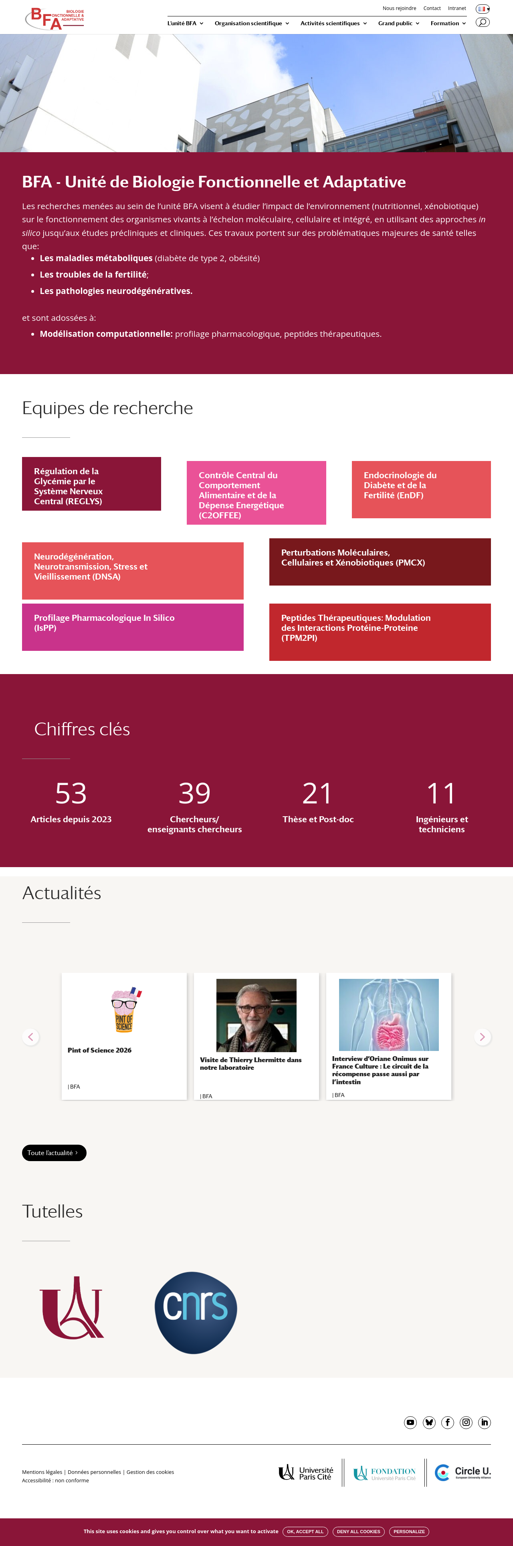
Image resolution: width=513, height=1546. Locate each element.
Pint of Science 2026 (99, 1050)
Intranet (457, 9)
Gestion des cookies (150, 1472)
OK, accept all (305, 1531)
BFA (75, 1086)
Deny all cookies (358, 1531)
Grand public (395, 23)
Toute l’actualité (50, 1153)
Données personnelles (94, 1472)
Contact (432, 9)
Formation (445, 23)
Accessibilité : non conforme (55, 1480)
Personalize (409, 1531)
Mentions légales (42, 1472)
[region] (256, 1037)
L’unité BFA (182, 23)
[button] (30, 1037)
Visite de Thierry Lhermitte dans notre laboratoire (251, 1063)
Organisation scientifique (248, 23)
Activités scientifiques (330, 23)
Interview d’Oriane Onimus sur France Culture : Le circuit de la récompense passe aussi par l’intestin (380, 1070)
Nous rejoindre (399, 9)
